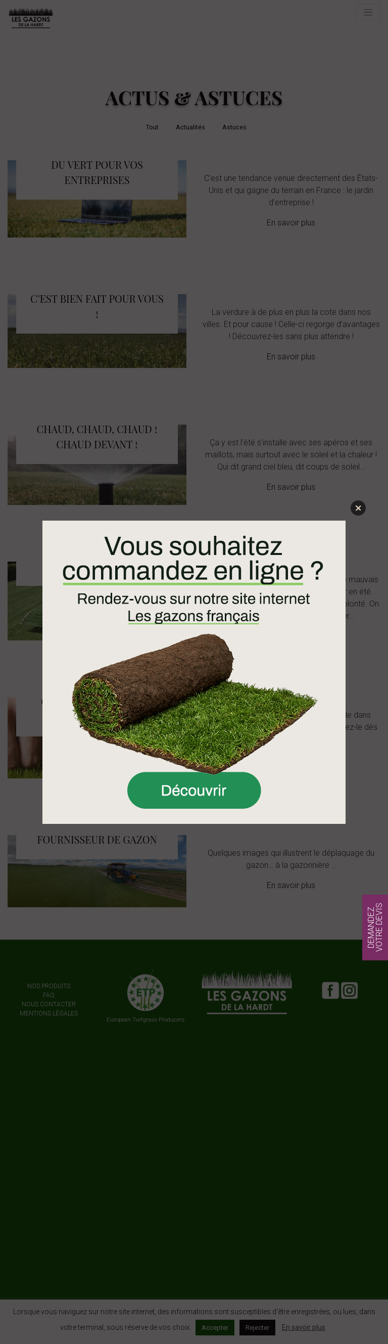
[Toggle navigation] (368, 12)
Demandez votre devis (375, 927)
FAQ (49, 995)
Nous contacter (49, 1004)
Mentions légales (49, 1013)
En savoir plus (291, 222)
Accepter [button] (215, 1327)
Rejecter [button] (257, 1327)
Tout (152, 127)
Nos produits (48, 986)
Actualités (190, 127)
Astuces (234, 127)
